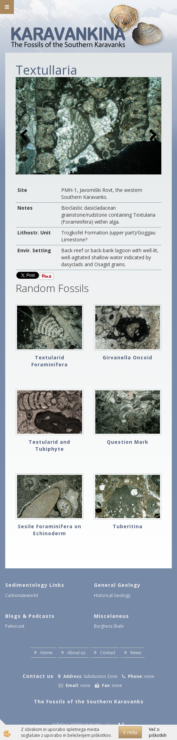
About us (76, 653)
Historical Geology (112, 595)
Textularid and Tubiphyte (49, 445)
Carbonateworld (21, 595)
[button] (152, 135)
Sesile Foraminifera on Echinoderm (49, 530)
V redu (130, 732)
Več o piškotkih (158, 732)
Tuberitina (128, 526)
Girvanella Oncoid (127, 357)
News (135, 653)
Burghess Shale (109, 626)
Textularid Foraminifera (49, 361)
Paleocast (14, 626)
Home (46, 653)
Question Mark (127, 442)
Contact (107, 653)
